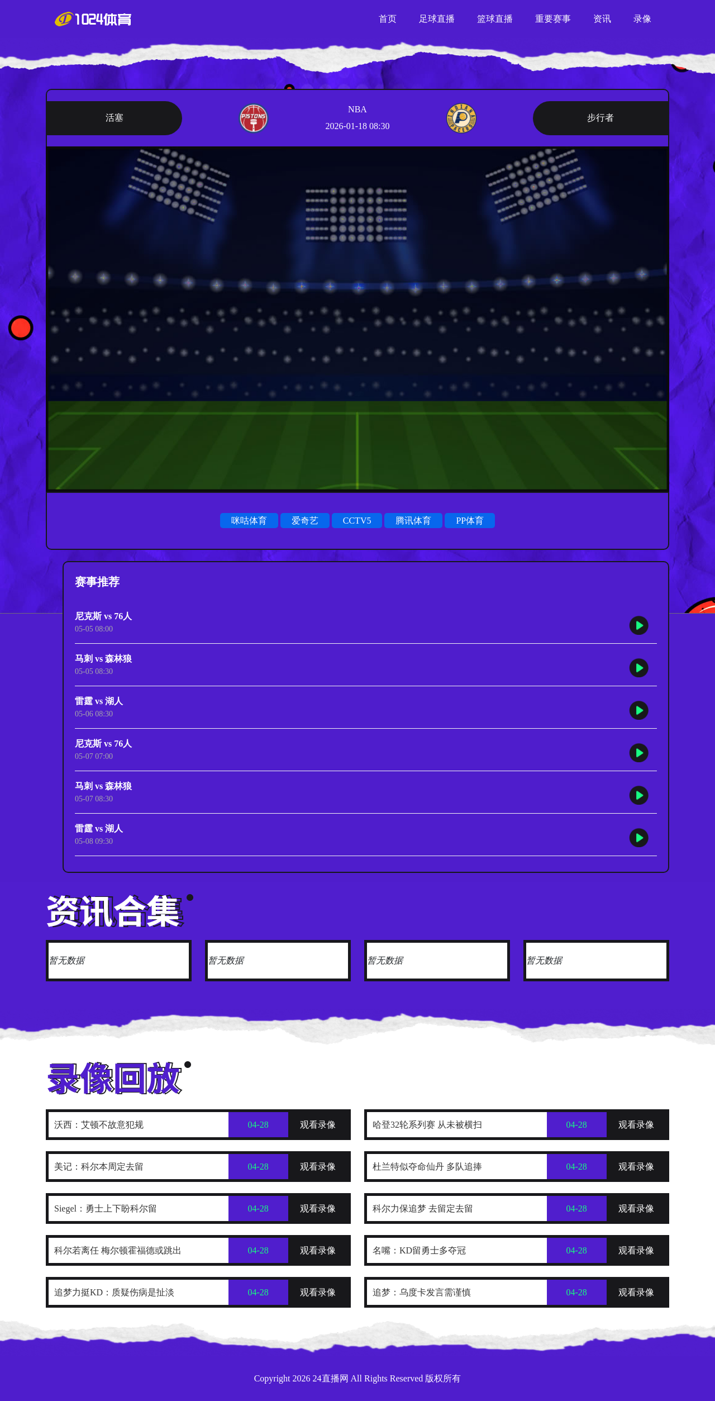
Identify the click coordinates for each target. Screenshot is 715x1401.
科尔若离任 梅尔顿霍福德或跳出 (118, 1250)
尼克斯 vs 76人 (103, 616)
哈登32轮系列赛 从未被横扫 (427, 1124)
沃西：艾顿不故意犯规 (99, 1124)
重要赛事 (553, 18)
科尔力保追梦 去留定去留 (423, 1208)
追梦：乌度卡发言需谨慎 (422, 1292)
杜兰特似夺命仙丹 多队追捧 (427, 1166)
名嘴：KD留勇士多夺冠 (419, 1250)
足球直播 (437, 18)
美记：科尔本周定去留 (99, 1166)
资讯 (602, 18)
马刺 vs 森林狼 (103, 658)
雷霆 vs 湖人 (99, 701)
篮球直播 (495, 18)
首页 (388, 18)
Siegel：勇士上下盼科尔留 (105, 1208)
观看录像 (318, 1124)
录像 (642, 18)
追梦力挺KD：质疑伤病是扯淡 (114, 1292)
